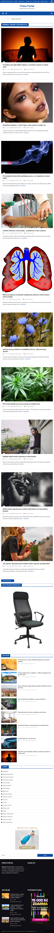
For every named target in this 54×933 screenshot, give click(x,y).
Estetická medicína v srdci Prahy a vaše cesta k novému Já (24, 125)
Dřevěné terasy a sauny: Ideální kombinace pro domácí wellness (34, 660)
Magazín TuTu (44, 1)
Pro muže (5, 799)
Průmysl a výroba (7, 805)
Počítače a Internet (7, 796)
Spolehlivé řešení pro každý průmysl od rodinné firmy (33, 725)
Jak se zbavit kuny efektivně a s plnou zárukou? (31, 699)
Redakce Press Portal (17, 69)
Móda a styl (5, 791)
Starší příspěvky (7, 580)
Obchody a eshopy (7, 794)
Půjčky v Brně (29, 1)
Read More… (26, 74)
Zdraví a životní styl (7, 822)
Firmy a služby (6, 782)
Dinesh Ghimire (39, 931)
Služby (4, 811)
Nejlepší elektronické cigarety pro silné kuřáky (19, 456)
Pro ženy (5, 802)
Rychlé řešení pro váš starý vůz (27, 738)
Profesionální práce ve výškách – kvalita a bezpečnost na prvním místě (34, 673)
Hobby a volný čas (7, 785)
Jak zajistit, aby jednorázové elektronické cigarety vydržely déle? (26, 564)
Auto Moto (5, 771)
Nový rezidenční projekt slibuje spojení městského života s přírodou (35, 686)
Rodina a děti (6, 808)
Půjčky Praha (21, 1)
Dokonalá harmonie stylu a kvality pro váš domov (32, 712)
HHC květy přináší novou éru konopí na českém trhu (21, 404)
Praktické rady (36, 1)
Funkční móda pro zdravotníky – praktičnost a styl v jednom (24, 231)
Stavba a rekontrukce (8, 813)
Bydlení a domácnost (8, 774)
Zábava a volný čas (7, 816)
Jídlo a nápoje (6, 788)
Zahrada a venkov (7, 819)
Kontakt (15, 1)
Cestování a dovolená (8, 777)
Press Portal (27, 6)
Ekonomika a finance (8, 780)
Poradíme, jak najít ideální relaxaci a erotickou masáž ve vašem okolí (34, 752)
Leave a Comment (30, 69)
